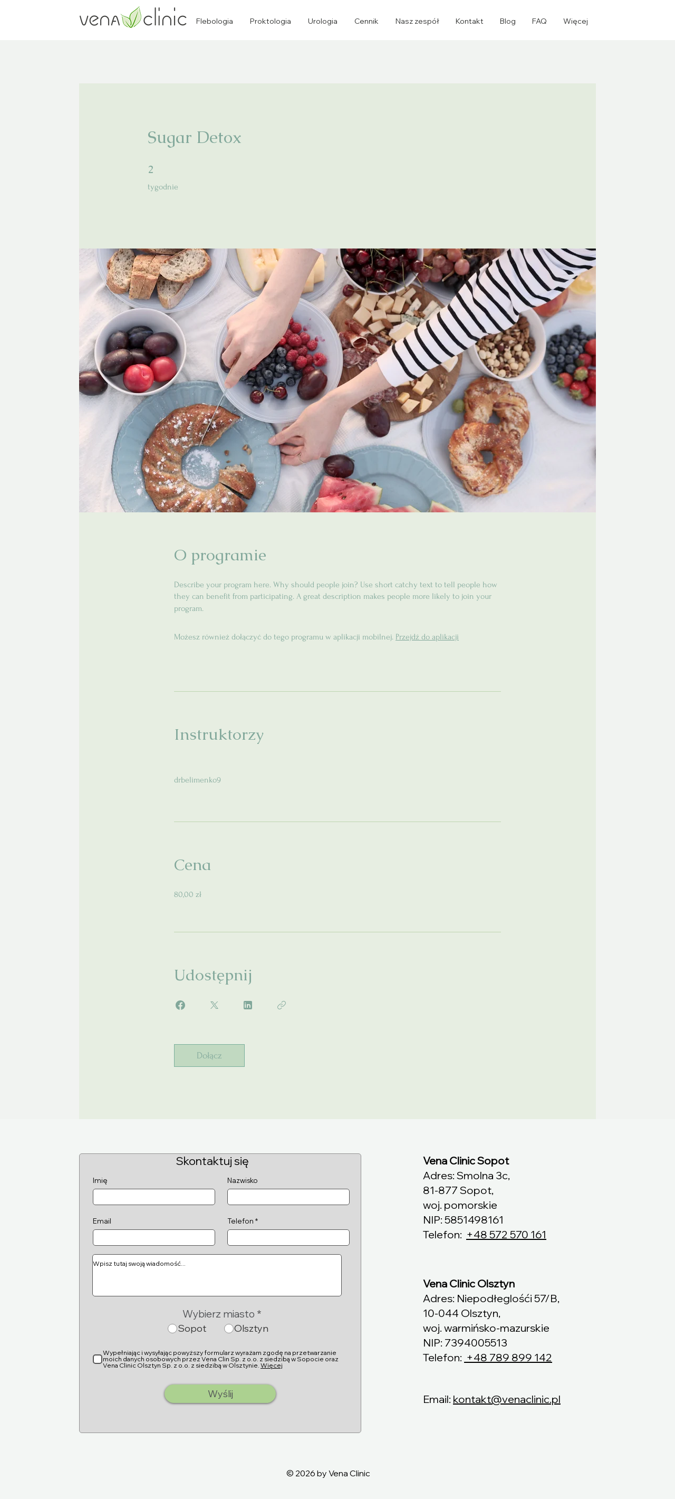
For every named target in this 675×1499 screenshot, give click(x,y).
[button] (214, 21)
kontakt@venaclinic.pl (507, 1399)
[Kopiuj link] (281, 1005)
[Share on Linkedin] (248, 1005)
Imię (100, 1180)
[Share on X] (214, 1005)
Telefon (240, 1221)
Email (102, 1221)
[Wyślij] (220, 1394)
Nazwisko (242, 1180)
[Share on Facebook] (180, 1005)
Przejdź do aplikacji (427, 637)
